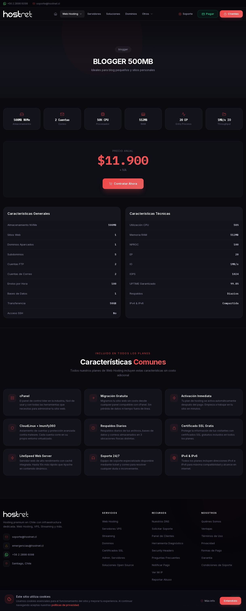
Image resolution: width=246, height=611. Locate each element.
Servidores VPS (112, 528)
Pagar (208, 13)
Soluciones (113, 13)
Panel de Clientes (163, 536)
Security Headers (163, 550)
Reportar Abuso (162, 579)
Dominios (131, 13)
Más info (208, 600)
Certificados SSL (112, 550)
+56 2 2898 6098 (15, 3)
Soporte (186, 13)
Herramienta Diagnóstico (167, 543)
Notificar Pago (161, 565)
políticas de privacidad (65, 605)
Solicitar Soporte (162, 528)
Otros (147, 13)
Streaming (108, 536)
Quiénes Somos (211, 521)
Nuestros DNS (160, 521)
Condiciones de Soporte (216, 565)
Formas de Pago (211, 550)
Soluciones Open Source (118, 565)
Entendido (230, 600)
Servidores (94, 13)
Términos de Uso (212, 536)
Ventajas (206, 528)
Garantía (206, 557)
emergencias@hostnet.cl (23, 546)
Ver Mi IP (157, 572)
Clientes (231, 13)
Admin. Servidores (113, 557)
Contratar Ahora (123, 183)
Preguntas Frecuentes (166, 557)
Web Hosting (72, 13)
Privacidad (208, 543)
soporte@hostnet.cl (46, 3)
